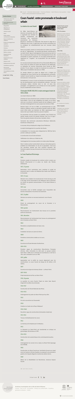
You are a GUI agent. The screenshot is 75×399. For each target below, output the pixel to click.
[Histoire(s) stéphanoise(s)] (33, 6)
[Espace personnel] (41, 2)
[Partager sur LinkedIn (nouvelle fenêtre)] (44, 377)
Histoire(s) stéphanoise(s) (33, 12)
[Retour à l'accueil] (7, 388)
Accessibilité (30, 388)
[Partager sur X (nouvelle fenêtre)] (41, 377)
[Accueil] (15, 6)
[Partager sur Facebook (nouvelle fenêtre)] (38, 377)
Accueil (24, 12)
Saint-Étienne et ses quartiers (59, 12)
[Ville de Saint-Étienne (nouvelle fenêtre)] (65, 2)
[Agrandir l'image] (47, 31)
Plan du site (23, 388)
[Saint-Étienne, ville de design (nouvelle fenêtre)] (67, 387)
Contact (17, 388)
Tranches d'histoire (45, 12)
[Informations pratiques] (47, 6)
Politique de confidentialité (40, 388)
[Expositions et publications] (61, 6)
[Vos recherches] (21, 6)
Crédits (28, 390)
